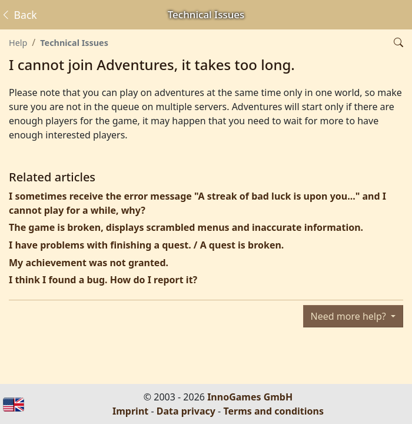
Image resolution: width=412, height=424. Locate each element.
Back (19, 15)
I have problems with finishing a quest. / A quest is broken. (146, 244)
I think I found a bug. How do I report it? (103, 279)
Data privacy (186, 411)
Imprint (130, 411)
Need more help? (349, 316)
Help (18, 42)
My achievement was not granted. (88, 262)
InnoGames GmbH (250, 396)
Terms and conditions (273, 411)
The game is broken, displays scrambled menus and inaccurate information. (186, 227)
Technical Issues (74, 42)
